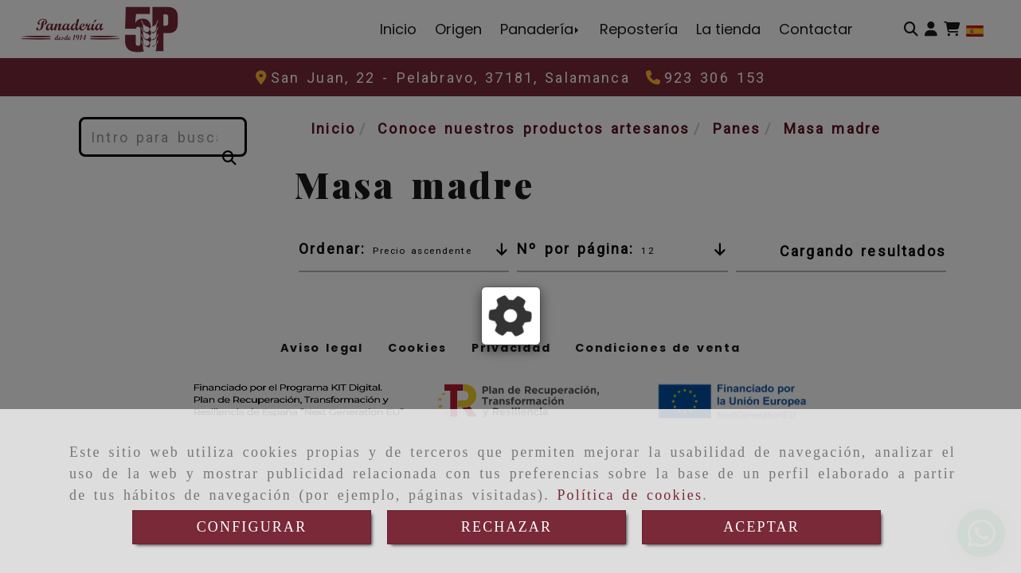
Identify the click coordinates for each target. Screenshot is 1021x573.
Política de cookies (629, 495)
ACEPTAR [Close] (761, 527)
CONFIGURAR (252, 527)
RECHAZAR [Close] (506, 527)
